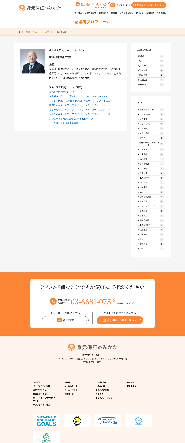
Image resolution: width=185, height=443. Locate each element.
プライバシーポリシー (105, 398)
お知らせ (139, 12)
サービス (78, 12)
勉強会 (114, 12)
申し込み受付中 (70, 386)
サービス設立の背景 (41, 386)
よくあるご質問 (126, 12)
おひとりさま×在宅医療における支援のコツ (71, 118)
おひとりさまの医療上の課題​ (63, 123)
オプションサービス (41, 404)
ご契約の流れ (90, 12)
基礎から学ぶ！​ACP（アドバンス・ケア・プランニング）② (79, 109)
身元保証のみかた (40, 390)
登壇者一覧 (69, 394)
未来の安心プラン (40, 394)
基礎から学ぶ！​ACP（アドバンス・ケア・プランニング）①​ (79, 114)
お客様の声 (103, 12)
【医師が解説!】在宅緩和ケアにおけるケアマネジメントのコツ (80, 101)
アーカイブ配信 (70, 390)
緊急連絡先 (161, 12)
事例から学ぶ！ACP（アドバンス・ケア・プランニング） (78, 105)
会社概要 (150, 12)
